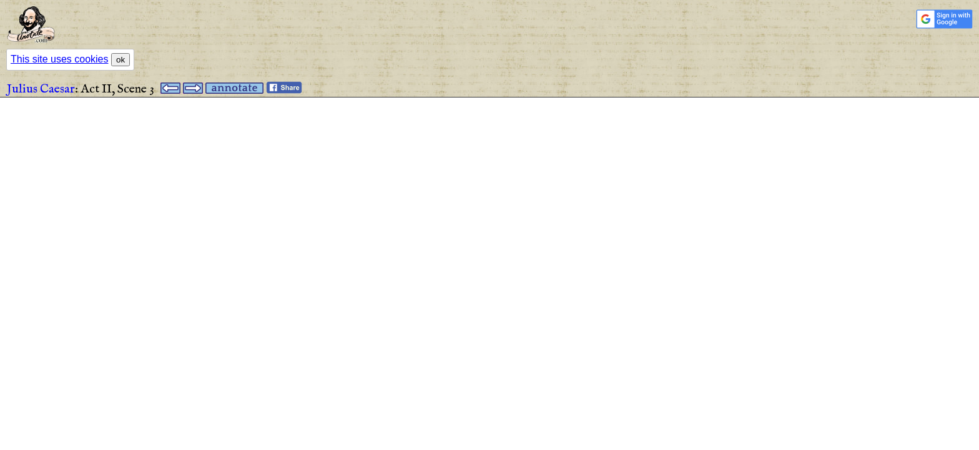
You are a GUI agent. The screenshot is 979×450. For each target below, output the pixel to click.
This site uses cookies (60, 59)
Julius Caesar (41, 89)
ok (120, 59)
